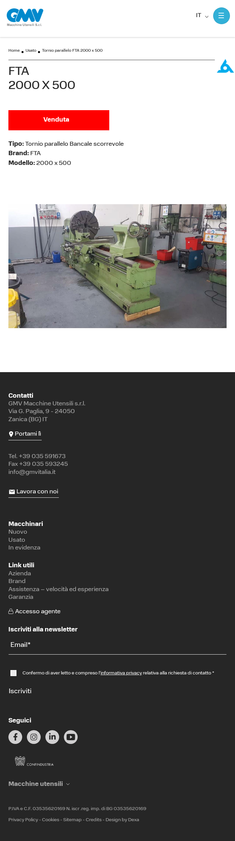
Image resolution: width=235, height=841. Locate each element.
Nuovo (17, 532)
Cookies (50, 820)
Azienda (19, 574)
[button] (39, 784)
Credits (94, 820)
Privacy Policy (23, 820)
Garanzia (20, 597)
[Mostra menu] (221, 15)
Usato (31, 51)
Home (14, 51)
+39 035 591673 (42, 456)
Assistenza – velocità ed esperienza (58, 589)
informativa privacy (121, 673)
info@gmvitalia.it (31, 472)
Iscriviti (20, 691)
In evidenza (24, 548)
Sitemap (72, 820)
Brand (17, 581)
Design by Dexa (122, 820)
